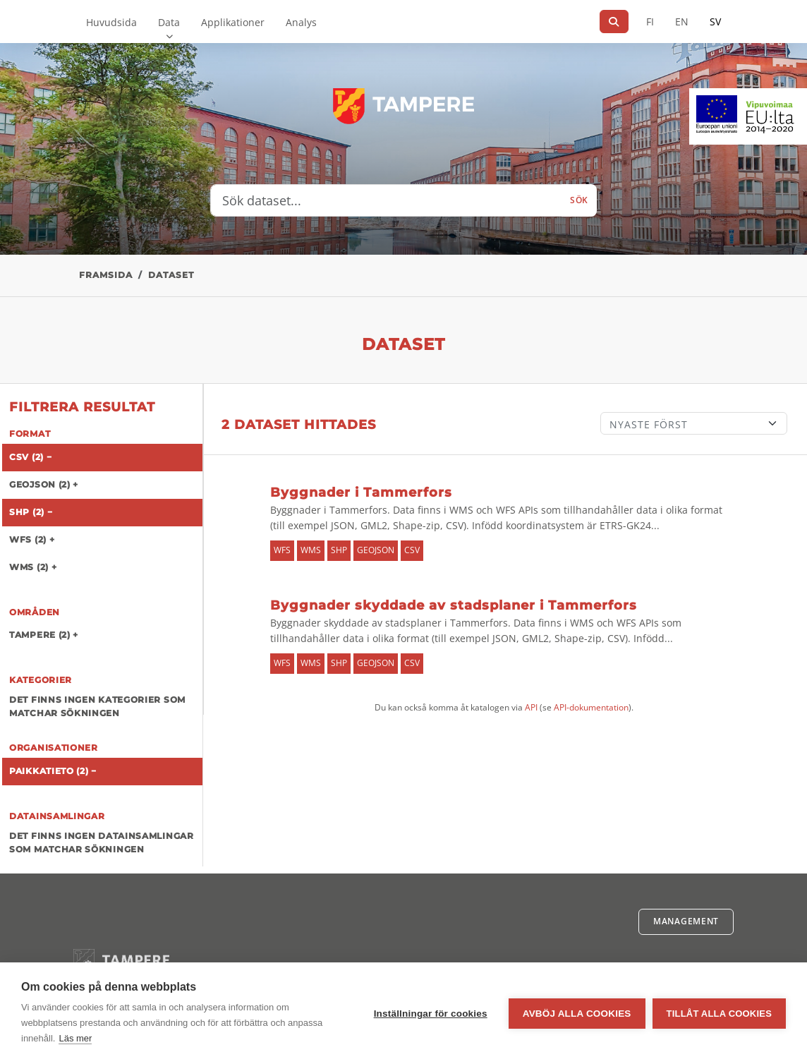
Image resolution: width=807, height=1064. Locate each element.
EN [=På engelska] (681, 21)
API (531, 707)
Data (169, 22)
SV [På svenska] (715, 21)
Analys (301, 22)
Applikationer (233, 22)
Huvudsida (111, 22)
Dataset (171, 275)
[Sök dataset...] (386, 200)
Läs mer (75, 1038)
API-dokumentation (591, 707)
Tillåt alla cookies (719, 1013)
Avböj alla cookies (577, 1013)
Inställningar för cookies (430, 1013)
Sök (579, 200)
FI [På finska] (650, 21)
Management (686, 921)
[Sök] (614, 21)
